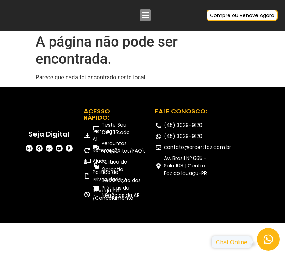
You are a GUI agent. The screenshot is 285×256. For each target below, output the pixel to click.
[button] (145, 15)
